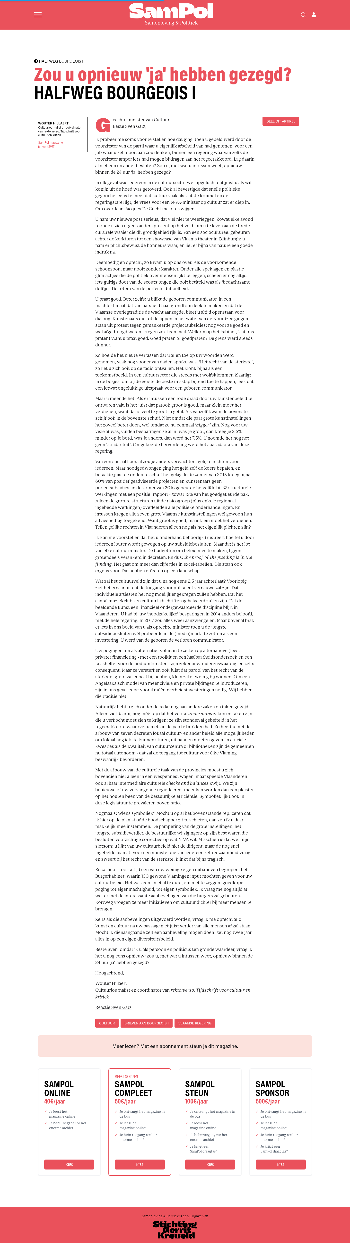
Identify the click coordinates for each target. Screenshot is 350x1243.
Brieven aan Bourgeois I (146, 1023)
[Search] (303, 14)
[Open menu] (38, 14)
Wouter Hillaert (53, 123)
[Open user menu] (314, 14)
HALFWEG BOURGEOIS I (58, 61)
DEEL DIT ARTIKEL (280, 121)
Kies (69, 1164)
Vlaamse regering (194, 1023)
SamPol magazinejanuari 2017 (50, 144)
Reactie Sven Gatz (113, 1007)
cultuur (107, 1023)
